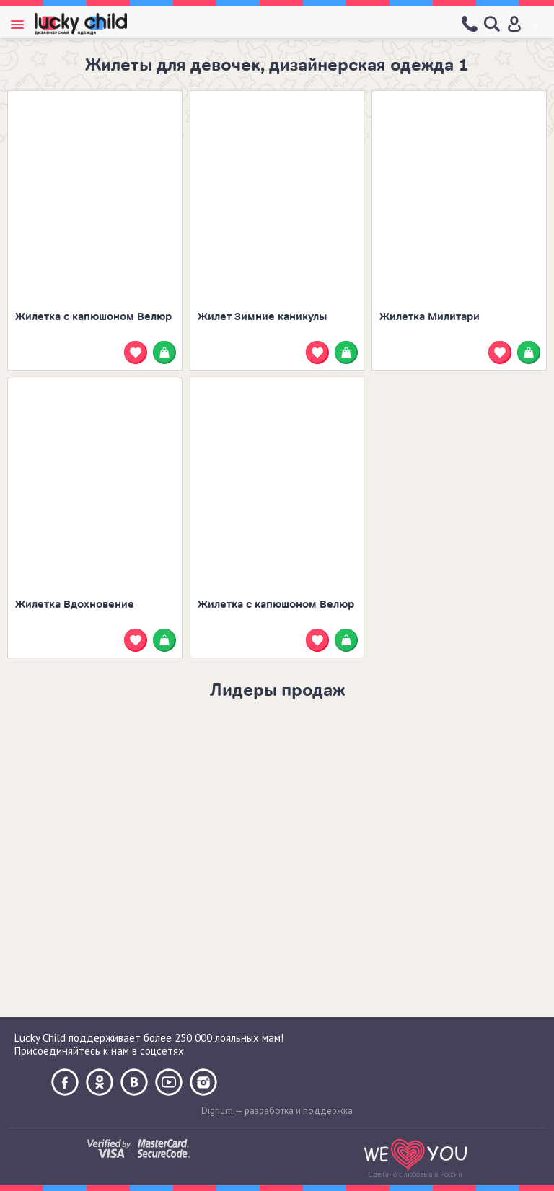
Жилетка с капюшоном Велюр (93, 317)
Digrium (217, 1110)
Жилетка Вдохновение (74, 604)
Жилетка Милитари (429, 317)
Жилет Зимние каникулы (262, 317)
